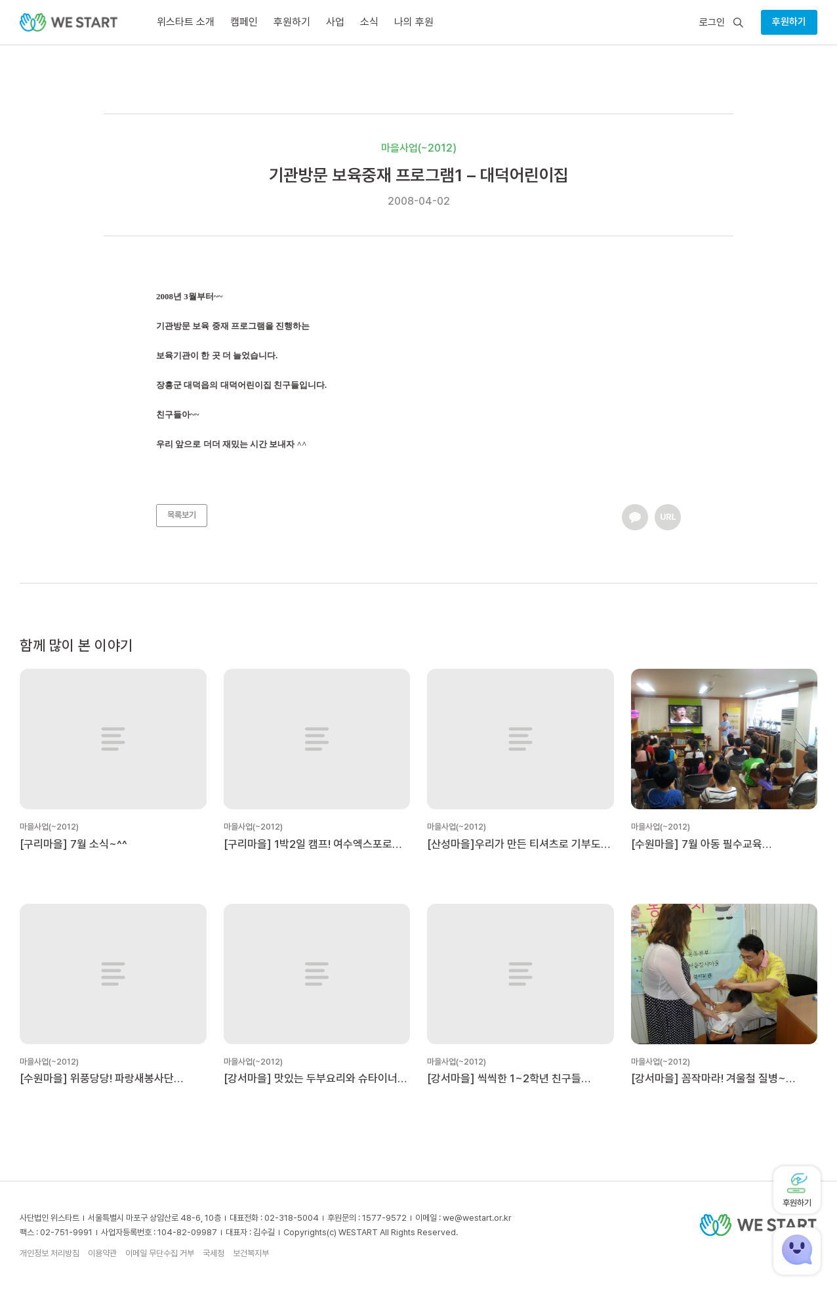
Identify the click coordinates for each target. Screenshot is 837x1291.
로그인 (712, 23)
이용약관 (102, 1253)
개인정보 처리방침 (49, 1253)
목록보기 (181, 515)
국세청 (213, 1253)
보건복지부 (251, 1253)
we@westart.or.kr (477, 1218)
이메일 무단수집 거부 (159, 1253)
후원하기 (789, 22)
